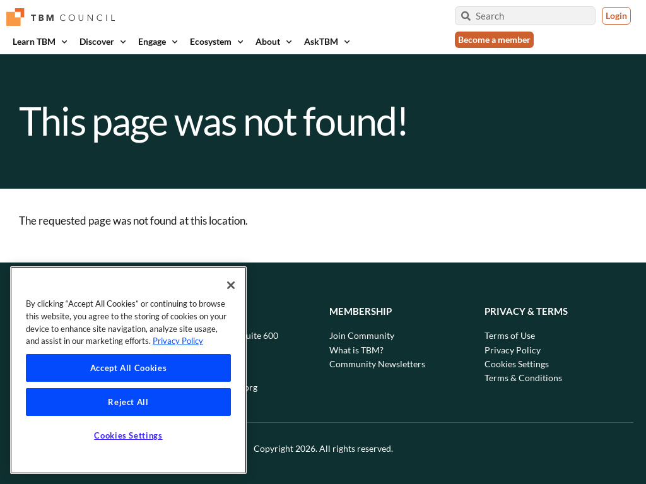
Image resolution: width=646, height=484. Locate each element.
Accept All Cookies (128, 368)
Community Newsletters (377, 363)
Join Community (361, 335)
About (273, 42)
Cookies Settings (516, 363)
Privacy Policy (512, 350)
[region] (128, 370)
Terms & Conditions (523, 377)
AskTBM (326, 42)
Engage (157, 42)
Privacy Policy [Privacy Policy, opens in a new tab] (178, 341)
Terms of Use (509, 335)
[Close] (231, 285)
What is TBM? (356, 350)
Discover (102, 42)
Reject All (128, 402)
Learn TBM (40, 42)
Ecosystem (216, 42)
